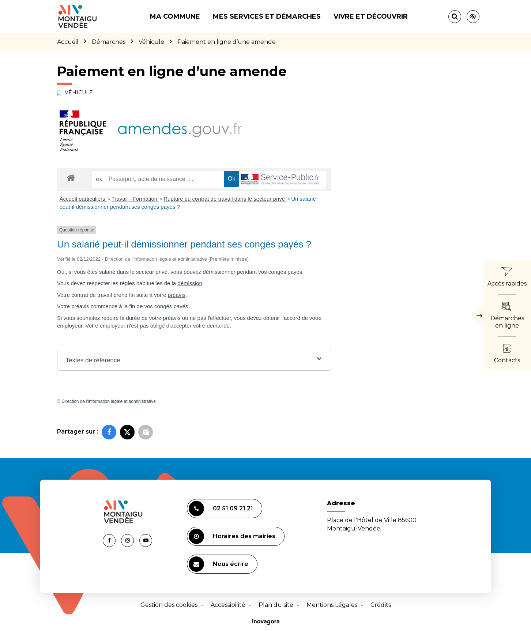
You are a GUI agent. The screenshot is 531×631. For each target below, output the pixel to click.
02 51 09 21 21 (221, 508)
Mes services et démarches (267, 16)
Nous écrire (218, 564)
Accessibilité (228, 604)
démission (189, 283)
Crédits (380, 604)
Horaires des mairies (232, 536)
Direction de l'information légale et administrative (108, 401)
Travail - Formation (135, 199)
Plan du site (276, 604)
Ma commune (175, 16)
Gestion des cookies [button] (168, 604)
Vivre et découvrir (371, 16)
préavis (176, 295)
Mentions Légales (331, 604)
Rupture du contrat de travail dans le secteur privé (224, 199)
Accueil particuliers (83, 199)
